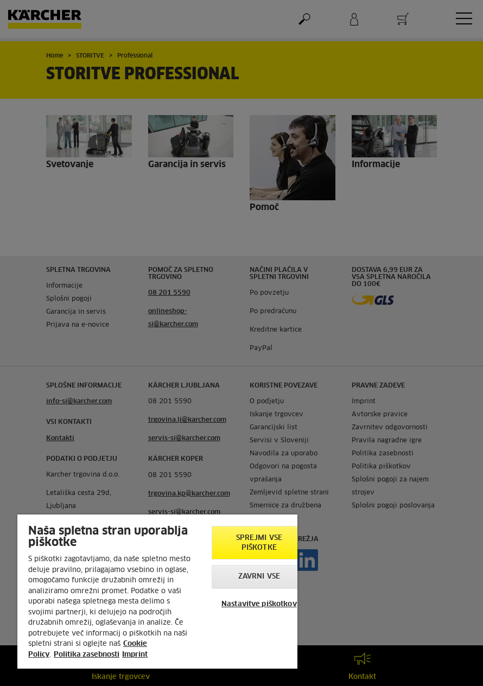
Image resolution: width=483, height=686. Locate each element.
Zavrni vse (259, 576)
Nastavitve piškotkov (259, 604)
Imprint (135, 654)
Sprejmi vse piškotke (259, 543)
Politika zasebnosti (86, 654)
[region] (157, 591)
